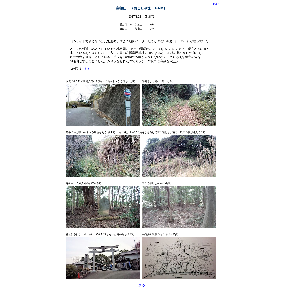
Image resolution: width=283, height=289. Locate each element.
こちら (86, 68)
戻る (141, 285)
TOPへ (216, 3)
